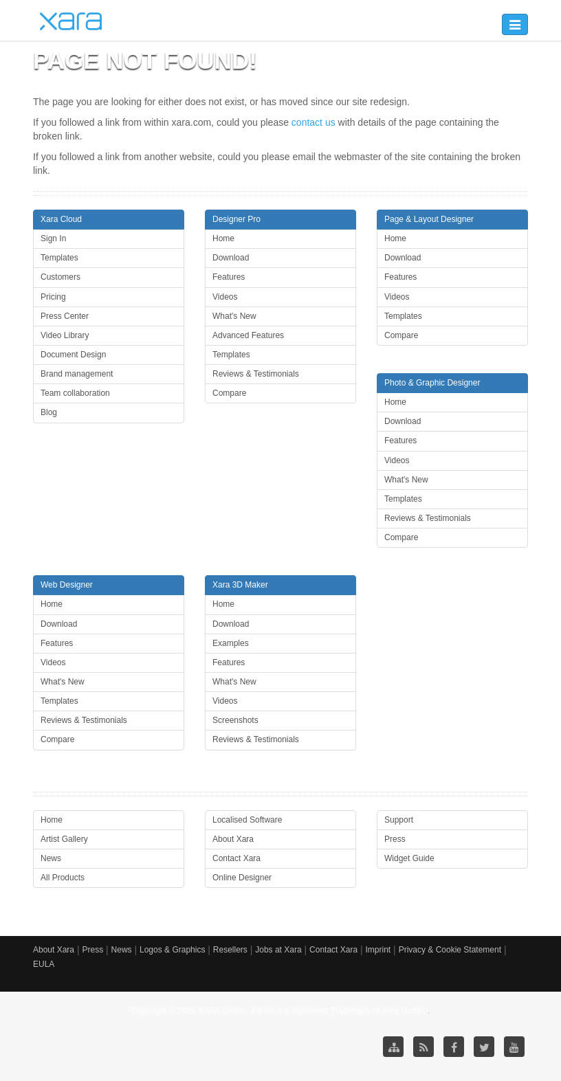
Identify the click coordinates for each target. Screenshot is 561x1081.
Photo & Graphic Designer (432, 383)
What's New (234, 316)
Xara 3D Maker (240, 585)
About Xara (233, 839)
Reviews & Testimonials (255, 374)
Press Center (65, 316)
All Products (63, 877)
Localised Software (247, 820)
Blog (49, 412)
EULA (43, 964)
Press (395, 839)
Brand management (77, 374)
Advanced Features (248, 335)
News (51, 858)
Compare (229, 393)
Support (398, 820)
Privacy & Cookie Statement (450, 950)
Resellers (230, 950)
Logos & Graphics (172, 950)
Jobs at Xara (278, 950)
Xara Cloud (61, 219)
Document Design (73, 354)
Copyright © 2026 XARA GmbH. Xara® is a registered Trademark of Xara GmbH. (279, 1011)
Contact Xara (236, 858)
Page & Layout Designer (429, 219)
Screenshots (235, 720)
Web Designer (67, 585)
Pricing (53, 297)
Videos (224, 297)
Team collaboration (75, 393)
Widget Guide (409, 858)
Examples (230, 643)
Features (228, 277)
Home (223, 238)
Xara (71, 21)
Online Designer (242, 877)
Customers (60, 277)
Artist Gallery (64, 839)
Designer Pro (236, 219)
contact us (314, 122)
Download (230, 258)
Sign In (53, 238)
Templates (59, 258)
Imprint (378, 950)
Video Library (65, 335)
